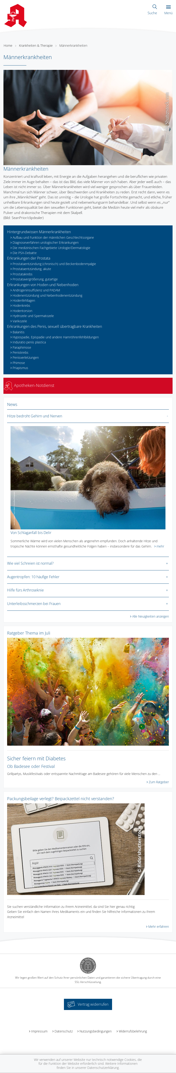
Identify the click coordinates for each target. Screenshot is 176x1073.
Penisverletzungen (26, 357)
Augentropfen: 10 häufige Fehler (33, 576)
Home (8, 45)
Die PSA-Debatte (25, 253)
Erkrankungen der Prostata (28, 258)
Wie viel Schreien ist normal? (30, 563)
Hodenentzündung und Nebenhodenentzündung (47, 295)
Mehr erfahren (158, 926)
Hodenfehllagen (24, 300)
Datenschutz (64, 1031)
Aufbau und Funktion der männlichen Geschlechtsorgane (53, 237)
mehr (160, 546)
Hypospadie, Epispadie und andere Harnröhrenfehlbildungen (56, 337)
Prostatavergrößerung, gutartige (35, 279)
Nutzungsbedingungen (96, 1031)
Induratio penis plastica (29, 342)
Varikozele (20, 321)
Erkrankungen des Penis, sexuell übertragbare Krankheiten (54, 326)
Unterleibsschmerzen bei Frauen (33, 603)
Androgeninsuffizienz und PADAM (36, 290)
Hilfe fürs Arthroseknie (25, 590)
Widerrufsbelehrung (133, 1031)
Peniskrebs (20, 352)
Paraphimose (22, 347)
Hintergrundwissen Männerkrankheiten (39, 231)
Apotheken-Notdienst (29, 385)
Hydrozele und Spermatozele (33, 316)
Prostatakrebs (23, 274)
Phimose (19, 363)
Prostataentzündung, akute (32, 269)
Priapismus (20, 368)
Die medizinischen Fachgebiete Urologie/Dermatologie (51, 248)
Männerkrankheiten (73, 45)
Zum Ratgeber (159, 782)
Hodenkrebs (21, 305)
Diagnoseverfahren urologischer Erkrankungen (46, 242)
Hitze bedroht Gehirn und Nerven (34, 416)
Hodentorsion (22, 311)
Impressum (39, 1031)
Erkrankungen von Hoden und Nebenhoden (42, 284)
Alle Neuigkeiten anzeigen (150, 616)
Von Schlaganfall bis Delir (31, 532)
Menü (168, 10)
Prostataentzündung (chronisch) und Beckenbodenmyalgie (54, 264)
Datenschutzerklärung (103, 1067)
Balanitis (19, 332)
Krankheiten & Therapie (36, 45)
